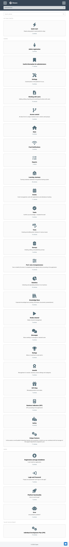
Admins (6, 38)
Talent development (10, 522)
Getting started (8, 18)
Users (5, 449)
